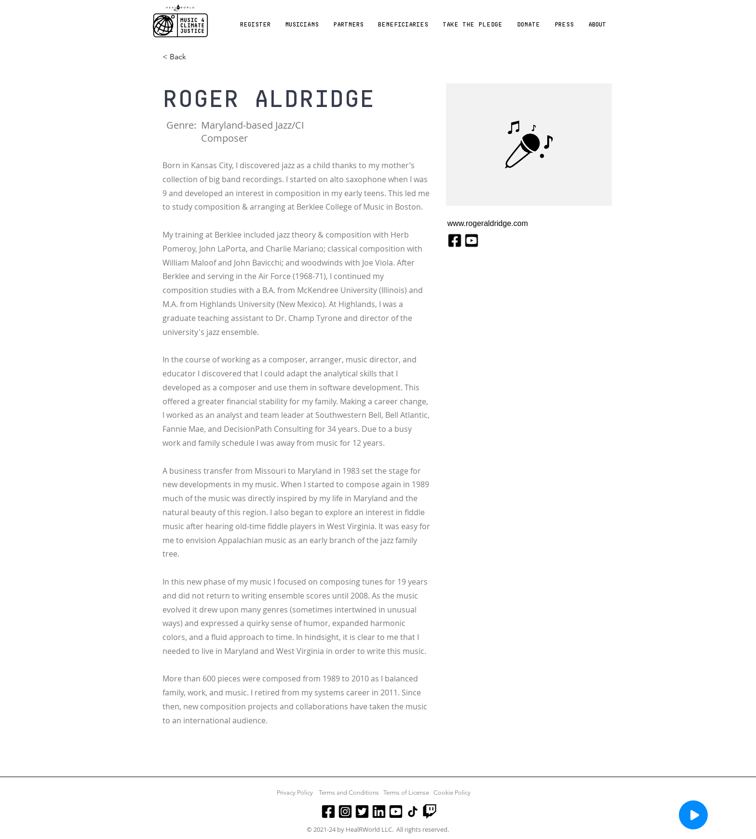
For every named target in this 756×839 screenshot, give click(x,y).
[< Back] (181, 57)
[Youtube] (396, 811)
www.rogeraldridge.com (487, 223)
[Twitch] (429, 811)
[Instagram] (345, 811)
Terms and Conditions (349, 792)
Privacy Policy (295, 792)
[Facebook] (328, 811)
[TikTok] (412, 811)
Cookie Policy (452, 792)
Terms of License (406, 792)
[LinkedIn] (379, 811)
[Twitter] (362, 811)
